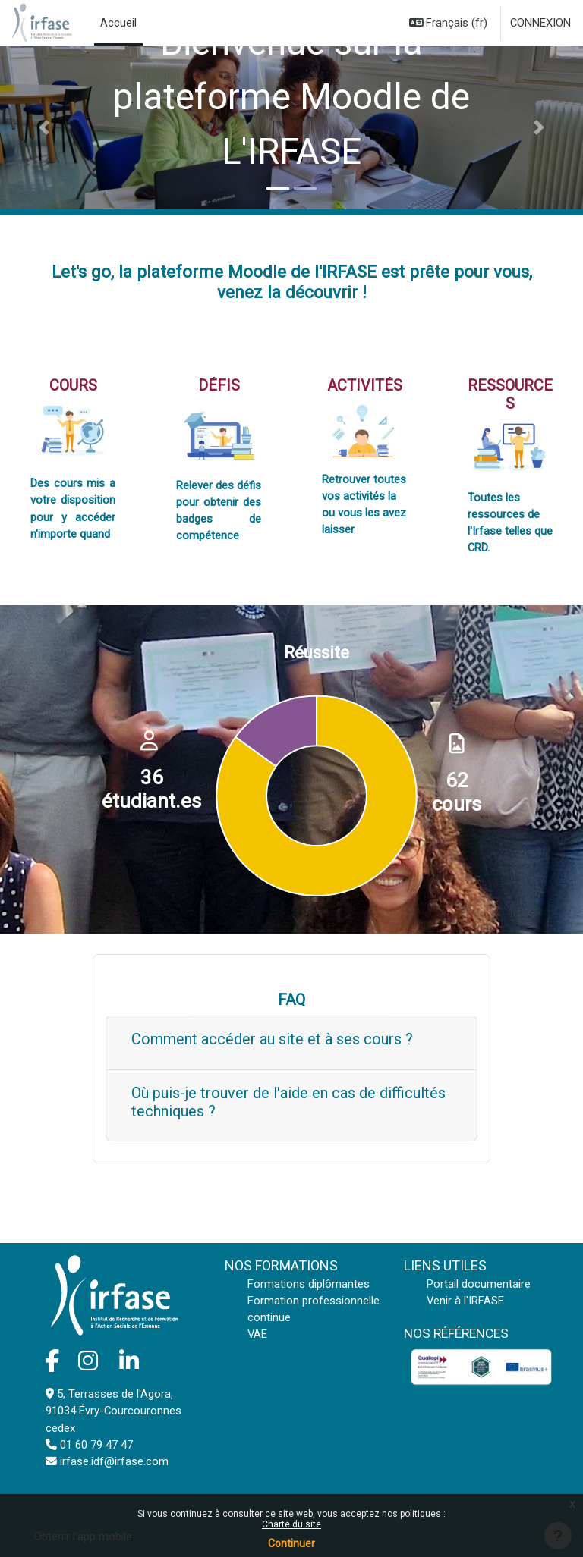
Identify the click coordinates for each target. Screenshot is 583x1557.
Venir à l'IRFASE (465, 1300)
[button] (448, 23)
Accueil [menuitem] (118, 23)
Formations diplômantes (308, 1284)
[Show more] (291, 1042)
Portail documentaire (479, 1284)
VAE (257, 1334)
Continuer (291, 1543)
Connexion (540, 23)
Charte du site (291, 1524)
